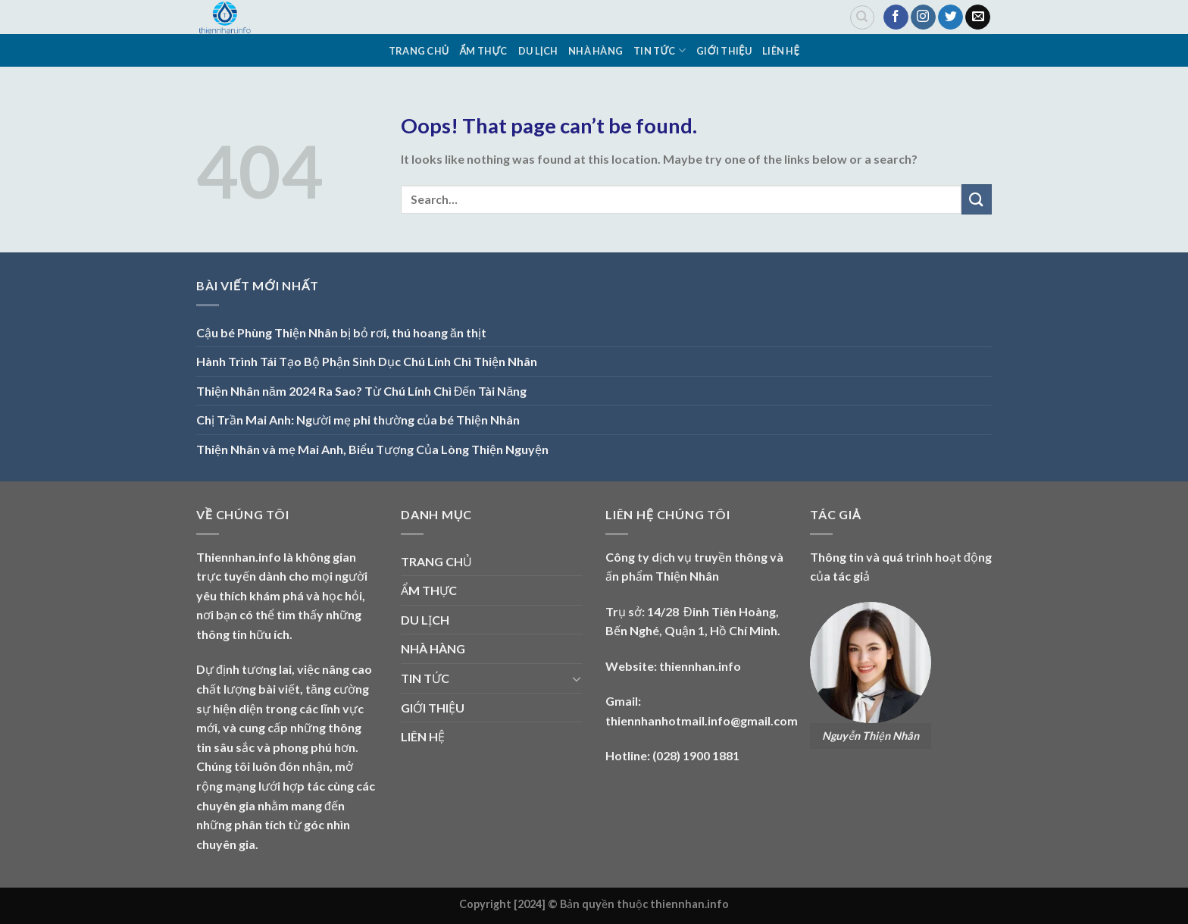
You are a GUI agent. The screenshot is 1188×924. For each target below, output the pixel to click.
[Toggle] (577, 678)
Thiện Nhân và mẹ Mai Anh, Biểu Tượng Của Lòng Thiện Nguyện (372, 449)
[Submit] (976, 199)
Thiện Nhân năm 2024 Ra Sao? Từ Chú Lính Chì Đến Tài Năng (361, 391)
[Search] (862, 17)
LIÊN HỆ (780, 51)
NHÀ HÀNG (595, 51)
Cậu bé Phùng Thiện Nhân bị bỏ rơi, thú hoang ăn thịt (341, 332)
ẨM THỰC (484, 51)
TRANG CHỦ (419, 51)
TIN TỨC (659, 50)
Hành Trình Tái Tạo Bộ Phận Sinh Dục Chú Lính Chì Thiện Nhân (366, 361)
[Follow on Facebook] (895, 17)
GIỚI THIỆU (724, 51)
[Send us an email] (977, 17)
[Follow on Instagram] (923, 17)
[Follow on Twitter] (950, 17)
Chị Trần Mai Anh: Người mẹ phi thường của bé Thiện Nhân (358, 419)
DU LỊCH (538, 51)
